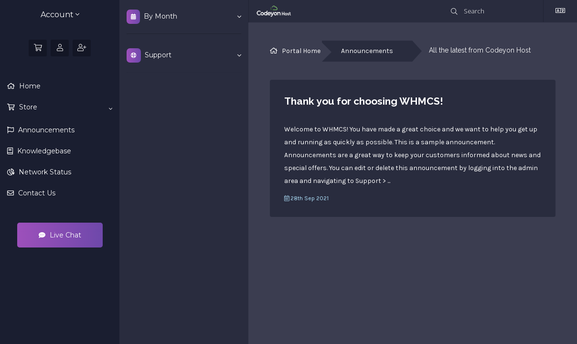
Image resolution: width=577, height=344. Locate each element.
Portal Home (301, 51)
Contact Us (35, 193)
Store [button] (64, 107)
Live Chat (60, 235)
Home (29, 86)
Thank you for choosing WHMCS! (363, 101)
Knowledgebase (43, 151)
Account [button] (60, 14)
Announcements (45, 130)
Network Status (44, 172)
